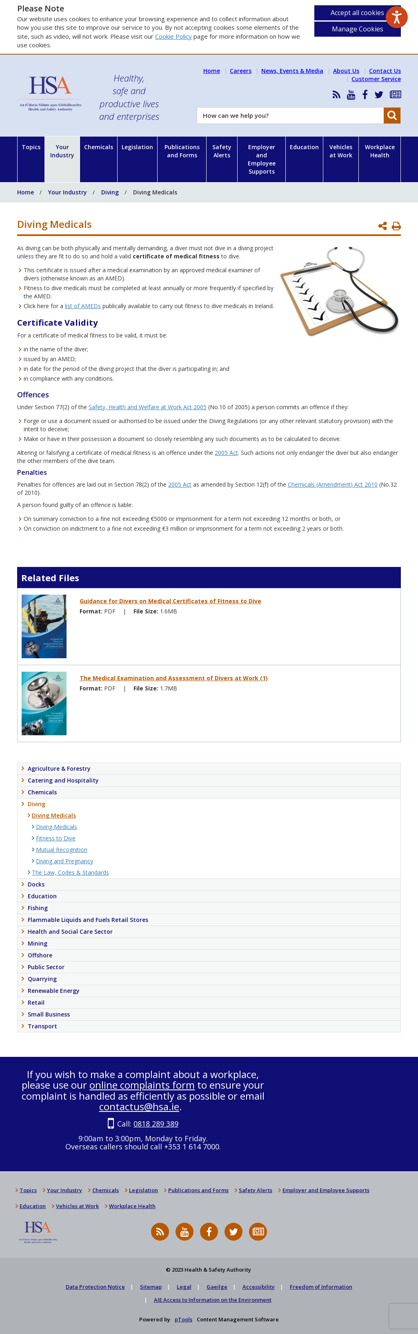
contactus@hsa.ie (139, 1106)
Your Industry (62, 151)
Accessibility (258, 1286)
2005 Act (226, 452)
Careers (240, 71)
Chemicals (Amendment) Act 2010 (333, 484)
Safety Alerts (221, 151)
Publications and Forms (182, 151)
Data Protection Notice (95, 1286)
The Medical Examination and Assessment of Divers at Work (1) (174, 678)
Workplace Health (380, 151)
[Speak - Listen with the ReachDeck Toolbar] (397, 17)
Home (211, 71)
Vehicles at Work (340, 151)
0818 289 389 (155, 1124)
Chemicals (98, 147)
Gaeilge (217, 1286)
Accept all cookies (357, 12)
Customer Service (376, 79)
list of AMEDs (83, 306)
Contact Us (385, 71)
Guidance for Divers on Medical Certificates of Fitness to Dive (170, 601)
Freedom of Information (321, 1286)
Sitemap (151, 1286)
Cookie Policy (173, 36)
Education (304, 147)
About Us (346, 71)
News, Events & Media (292, 71)
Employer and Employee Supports (262, 159)
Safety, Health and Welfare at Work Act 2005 (148, 407)
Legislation (137, 147)
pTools (183, 1319)
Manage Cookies (357, 28)
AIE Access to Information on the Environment (212, 1299)
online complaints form (142, 1084)
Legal (184, 1286)
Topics (31, 147)
